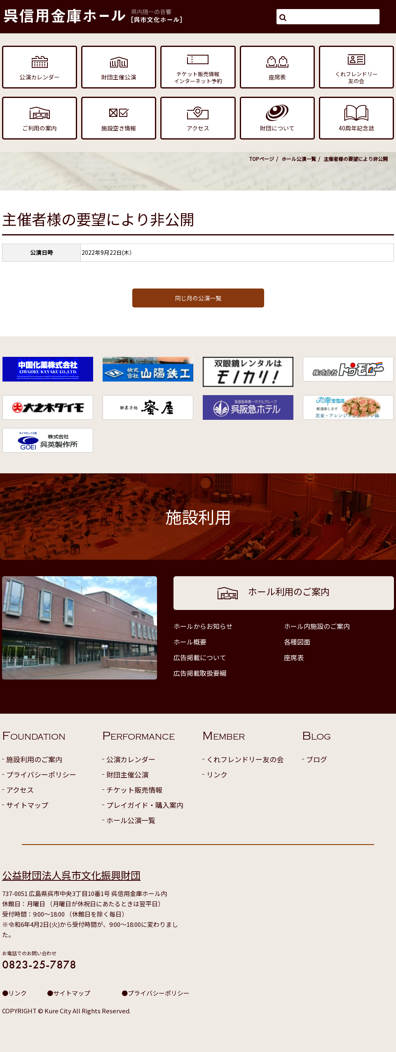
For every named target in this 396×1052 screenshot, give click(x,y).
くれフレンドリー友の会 (245, 759)
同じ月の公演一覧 (198, 298)
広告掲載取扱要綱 (199, 673)
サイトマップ (27, 805)
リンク (216, 774)
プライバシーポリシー (41, 774)
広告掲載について (199, 657)
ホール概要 (189, 642)
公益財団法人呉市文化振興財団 (71, 875)
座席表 (294, 657)
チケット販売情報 (134, 789)
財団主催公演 (127, 774)
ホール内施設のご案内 (317, 626)
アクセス (20, 789)
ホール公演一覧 (298, 158)
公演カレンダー (130, 759)
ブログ (316, 759)
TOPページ (261, 158)
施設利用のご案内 (34, 759)
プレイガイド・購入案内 (144, 805)
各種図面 (297, 642)
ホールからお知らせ (203, 626)
